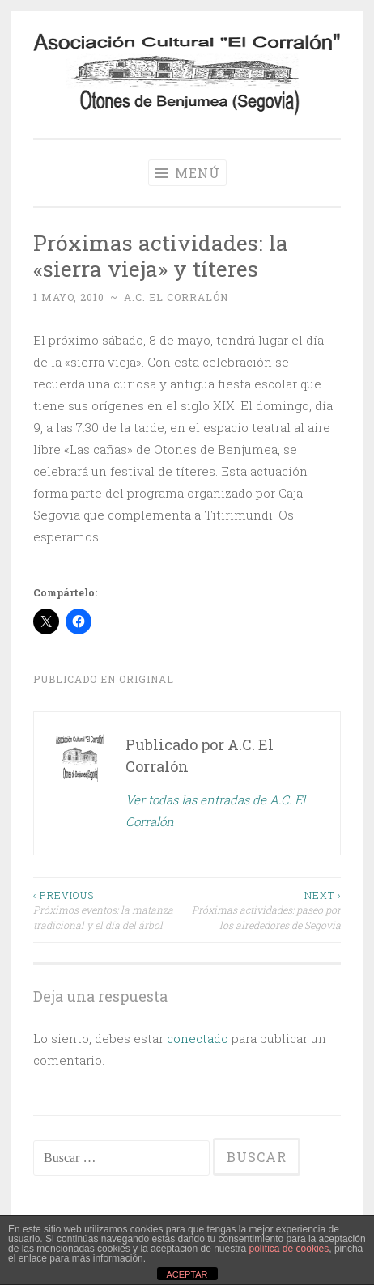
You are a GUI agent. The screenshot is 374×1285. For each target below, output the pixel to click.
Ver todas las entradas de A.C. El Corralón (215, 810)
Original (146, 678)
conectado (197, 1038)
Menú (187, 172)
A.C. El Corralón (176, 297)
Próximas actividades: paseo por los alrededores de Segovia (264, 909)
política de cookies (289, 1248)
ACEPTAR (186, 1274)
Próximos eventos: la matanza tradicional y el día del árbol (110, 909)
